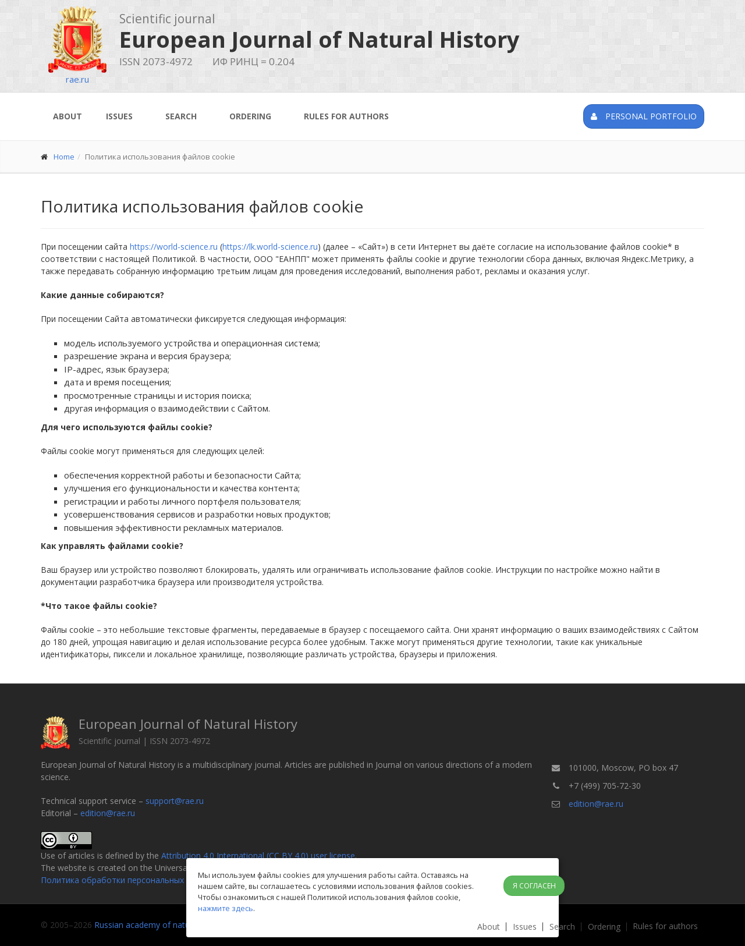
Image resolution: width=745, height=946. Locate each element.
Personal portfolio (644, 116)
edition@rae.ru (107, 813)
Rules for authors (346, 116)
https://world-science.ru (174, 246)
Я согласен (534, 886)
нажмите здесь (225, 908)
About (67, 116)
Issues (119, 116)
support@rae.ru (175, 800)
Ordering (250, 116)
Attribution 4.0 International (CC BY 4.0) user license (258, 855)
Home (64, 156)
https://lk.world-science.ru (270, 246)
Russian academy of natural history (160, 924)
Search (181, 116)
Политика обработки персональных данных (128, 879)
